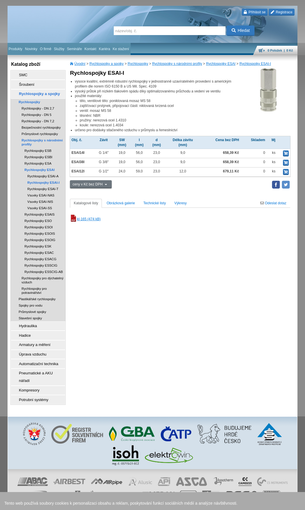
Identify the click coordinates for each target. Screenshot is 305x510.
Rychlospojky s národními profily (177, 64)
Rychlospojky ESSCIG (40, 261)
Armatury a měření (31, 338)
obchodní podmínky (103, 502)
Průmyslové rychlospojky (39, 130)
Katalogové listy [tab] (86, 203)
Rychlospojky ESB (37, 146)
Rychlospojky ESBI (38, 153)
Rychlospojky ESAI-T (42, 185)
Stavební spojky (30, 314)
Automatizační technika (35, 354)
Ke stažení (121, 49)
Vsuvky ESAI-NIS (40, 197)
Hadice (22, 329)
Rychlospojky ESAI (220, 64)
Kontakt (90, 49)
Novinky (31, 49)
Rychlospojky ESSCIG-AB (43, 267)
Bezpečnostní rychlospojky (41, 123)
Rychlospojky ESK (37, 242)
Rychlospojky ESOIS (39, 229)
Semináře (74, 49)
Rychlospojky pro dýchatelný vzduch (42, 276)
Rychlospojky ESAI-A (43, 172)
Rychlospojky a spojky (106, 64)
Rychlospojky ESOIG (39, 236)
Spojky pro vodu (30, 301)
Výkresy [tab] (180, 203)
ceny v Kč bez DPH (88, 184)
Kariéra (104, 49)
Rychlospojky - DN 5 (36, 110)
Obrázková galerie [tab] (121, 203)
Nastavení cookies (72, 502)
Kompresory (26, 370)
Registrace (282, 12)
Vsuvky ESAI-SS (39, 204)
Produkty (15, 49)
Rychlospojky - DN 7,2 (37, 117)
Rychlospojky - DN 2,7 (37, 104)
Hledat (241, 30)
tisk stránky (257, 502)
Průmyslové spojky (32, 307)
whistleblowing (186, 502)
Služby (59, 49)
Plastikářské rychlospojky (37, 295)
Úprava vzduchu (29, 346)
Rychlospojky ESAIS (39, 210)
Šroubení (24, 83)
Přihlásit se (255, 12)
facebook (206, 502)
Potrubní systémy (30, 378)
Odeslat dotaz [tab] (273, 203)
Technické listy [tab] (154, 203)
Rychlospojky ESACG (40, 255)
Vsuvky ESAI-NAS (40, 191)
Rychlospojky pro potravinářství (34, 286)
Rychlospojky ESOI (38, 223)
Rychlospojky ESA (37, 159)
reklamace (165, 502)
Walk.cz (45, 502)
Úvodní (79, 64)
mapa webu (237, 502)
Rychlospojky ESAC (39, 248)
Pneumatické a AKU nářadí (38, 362)
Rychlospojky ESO (38, 216)
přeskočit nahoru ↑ (281, 502)
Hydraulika (25, 321)
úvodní (221, 502)
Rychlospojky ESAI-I (255, 64)
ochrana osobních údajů (137, 502)
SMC (21, 74)
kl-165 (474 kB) (85, 219)
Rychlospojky (138, 64)
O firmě (45, 49)
